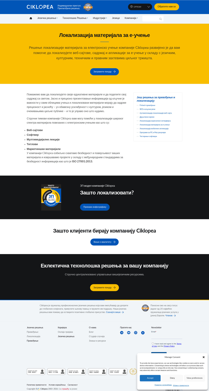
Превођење (32, 337)
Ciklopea (41, 7)
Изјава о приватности (181, 385)
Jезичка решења (35, 324)
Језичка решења (46, 18)
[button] (203, 357)
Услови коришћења (57, 381)
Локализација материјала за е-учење (158, 127)
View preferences (194, 378)
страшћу (65, 385)
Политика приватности (37, 381)
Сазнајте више (113, 308)
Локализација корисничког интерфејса (159, 123)
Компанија (130, 18)
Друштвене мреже (149, 119)
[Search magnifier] (160, 20)
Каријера (62, 324)
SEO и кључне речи (149, 108)
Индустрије (99, 18)
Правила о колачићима (163, 385)
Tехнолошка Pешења (74, 18)
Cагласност (73, 381)
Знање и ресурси (97, 337)
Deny (172, 378)
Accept (150, 378)
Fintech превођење (149, 104)
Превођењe (32, 328)
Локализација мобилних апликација (157, 131)
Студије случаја (97, 332)
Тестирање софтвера (150, 139)
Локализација (33, 332)
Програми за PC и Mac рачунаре (156, 135)
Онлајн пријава (65, 328)
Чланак (169, 312)
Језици (116, 18)
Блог (91, 328)
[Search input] (151, 18)
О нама (92, 324)
